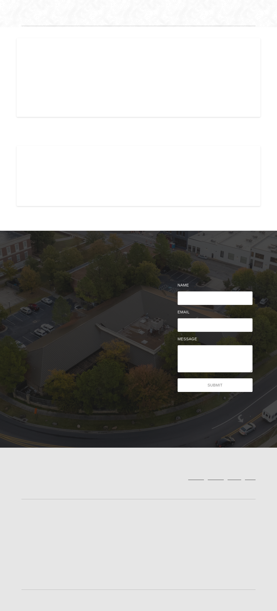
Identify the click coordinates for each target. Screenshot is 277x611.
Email (185, 312)
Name (185, 285)
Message (189, 339)
